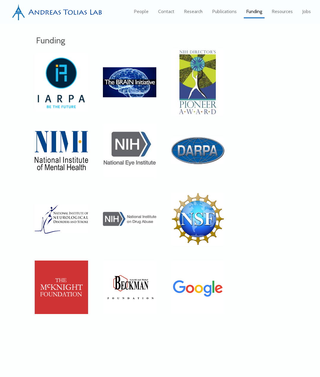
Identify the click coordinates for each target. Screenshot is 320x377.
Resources (282, 13)
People (141, 13)
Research (193, 13)
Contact (166, 13)
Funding (254, 13)
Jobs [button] (306, 13)
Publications (224, 13)
